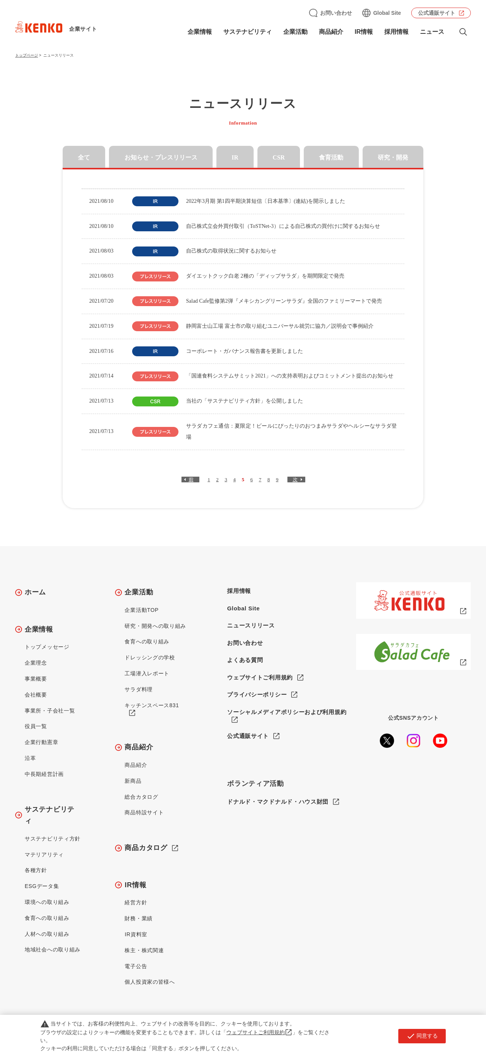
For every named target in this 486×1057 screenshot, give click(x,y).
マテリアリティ (44, 855)
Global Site (387, 13)
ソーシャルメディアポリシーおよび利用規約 (286, 712)
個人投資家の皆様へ (150, 982)
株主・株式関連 (144, 950)
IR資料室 (136, 934)
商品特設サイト (144, 812)
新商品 (133, 781)
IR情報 (364, 31)
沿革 (30, 758)
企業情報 (200, 31)
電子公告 (136, 966)
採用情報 (396, 31)
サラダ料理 (139, 689)
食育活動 (331, 157)
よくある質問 (245, 660)
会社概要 (36, 695)
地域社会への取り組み (52, 949)
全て (84, 157)
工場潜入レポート (147, 673)
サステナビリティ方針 (52, 839)
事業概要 (36, 679)
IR (235, 157)
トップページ (26, 55)
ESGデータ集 (42, 886)
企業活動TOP (141, 610)
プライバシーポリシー (257, 694)
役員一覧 (36, 726)
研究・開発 (393, 157)
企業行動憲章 (41, 742)
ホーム (35, 592)
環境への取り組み (47, 902)
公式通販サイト (436, 13)
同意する (422, 1036)
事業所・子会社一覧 (50, 711)
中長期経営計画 (44, 774)
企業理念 (36, 663)
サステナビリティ (247, 31)
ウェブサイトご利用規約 (260, 677)
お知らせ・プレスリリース (161, 157)
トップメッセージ (47, 647)
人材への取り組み (47, 934)
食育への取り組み (47, 918)
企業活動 (295, 31)
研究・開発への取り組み (155, 626)
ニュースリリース (251, 625)
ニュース (432, 31)
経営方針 (136, 902)
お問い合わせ (336, 13)
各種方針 (36, 870)
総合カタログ (141, 797)
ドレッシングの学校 (150, 657)
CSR (279, 157)
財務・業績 (139, 918)
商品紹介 (331, 31)
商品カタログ (146, 848)
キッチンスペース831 (152, 705)
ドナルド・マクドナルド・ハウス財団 (277, 802)
